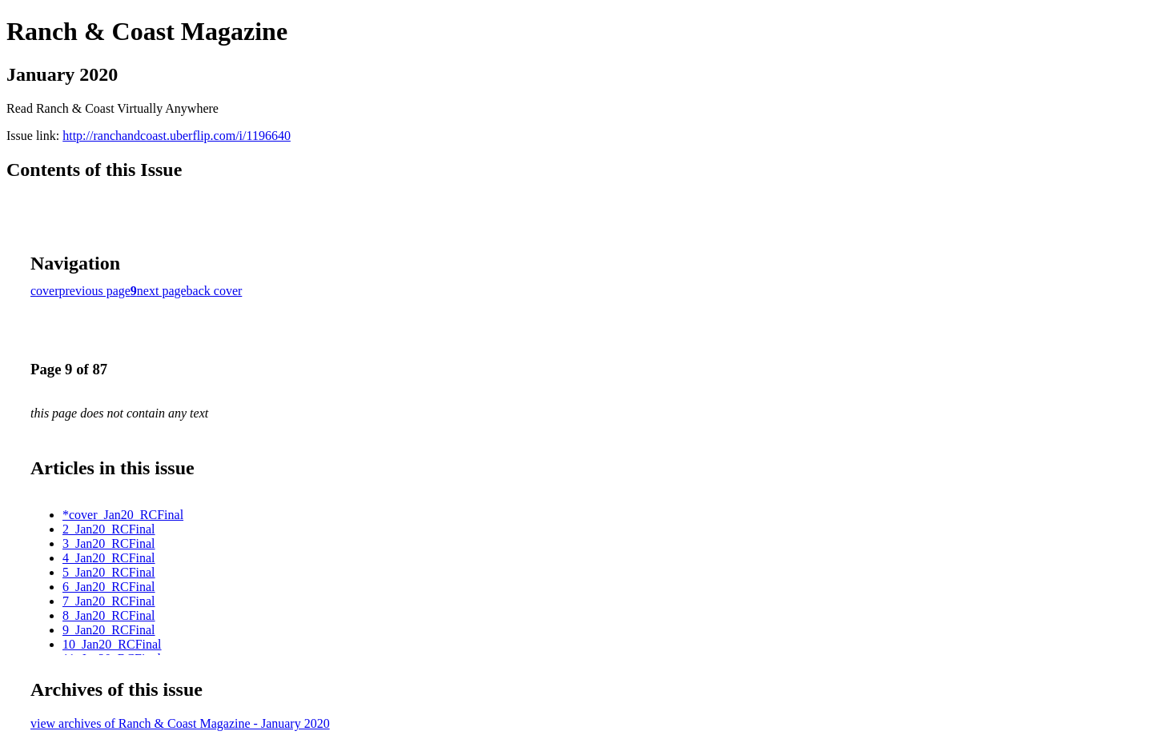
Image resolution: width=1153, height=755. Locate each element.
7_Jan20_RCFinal (108, 601)
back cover (215, 291)
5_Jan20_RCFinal (108, 572)
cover (44, 291)
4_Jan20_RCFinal (108, 558)
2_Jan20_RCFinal (108, 529)
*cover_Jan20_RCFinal (122, 514)
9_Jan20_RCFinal (108, 630)
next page (162, 291)
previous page (95, 291)
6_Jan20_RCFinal (108, 586)
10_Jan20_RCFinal (112, 644)
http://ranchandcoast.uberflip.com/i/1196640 (176, 135)
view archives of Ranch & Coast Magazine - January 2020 (180, 723)
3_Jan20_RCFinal (108, 543)
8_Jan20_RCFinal (108, 615)
